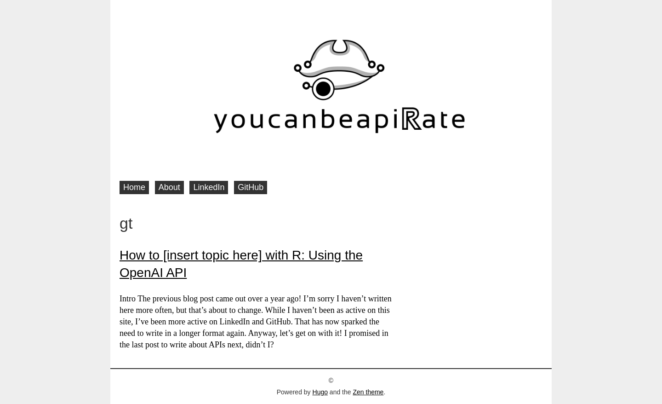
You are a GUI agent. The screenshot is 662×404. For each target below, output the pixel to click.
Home (134, 187)
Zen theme (368, 392)
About (169, 187)
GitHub (250, 187)
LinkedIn (208, 187)
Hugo (320, 392)
